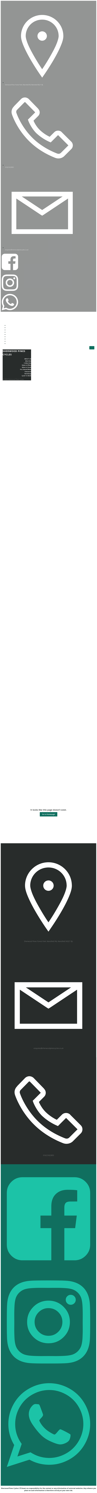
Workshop (90, 341)
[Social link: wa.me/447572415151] (49, 1479)
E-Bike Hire (90, 330)
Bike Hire (91, 328)
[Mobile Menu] (91, 347)
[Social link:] (9, 309)
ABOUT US (90, 325)
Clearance (90, 339)
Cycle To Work (89, 343)
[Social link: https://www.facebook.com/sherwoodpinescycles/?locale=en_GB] (9, 272)
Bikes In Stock (89, 334)
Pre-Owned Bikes (88, 337)
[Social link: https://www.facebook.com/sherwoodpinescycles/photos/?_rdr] (49, 1272)
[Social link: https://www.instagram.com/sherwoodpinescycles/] (9, 292)
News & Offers (89, 332)
